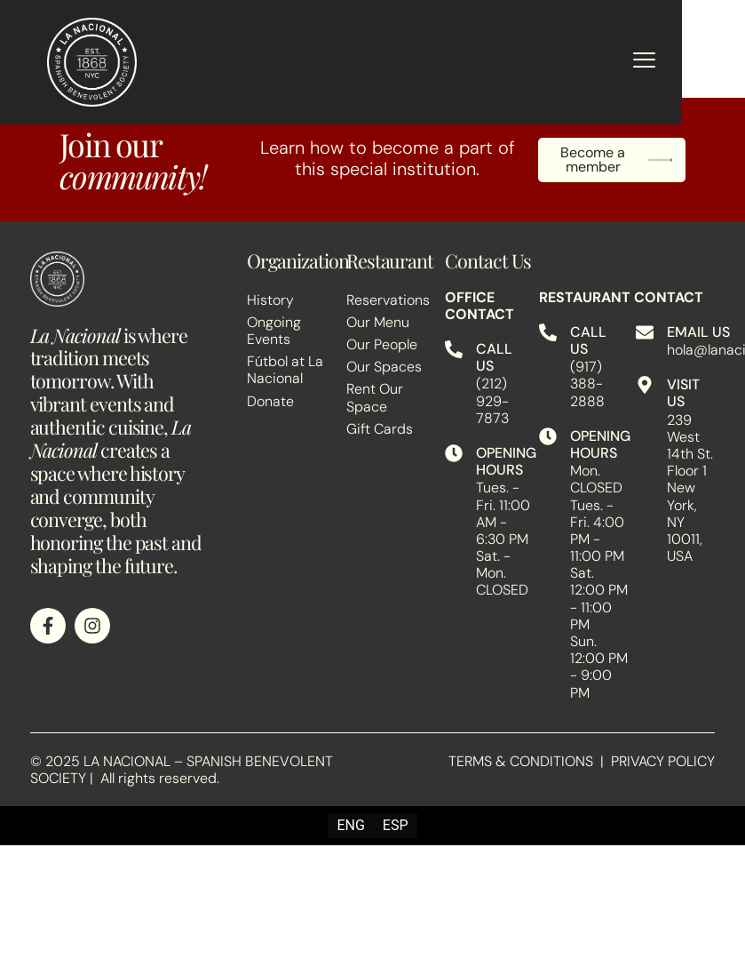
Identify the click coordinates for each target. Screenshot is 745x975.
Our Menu (377, 322)
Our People (381, 344)
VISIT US (683, 393)
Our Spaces (384, 366)
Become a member (616, 160)
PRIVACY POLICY (663, 761)
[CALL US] (454, 349)
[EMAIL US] (645, 332)
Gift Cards (379, 429)
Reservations (386, 300)
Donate (270, 401)
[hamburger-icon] (644, 62)
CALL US (494, 357)
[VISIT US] (645, 385)
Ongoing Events (274, 330)
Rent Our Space (374, 397)
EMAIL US (698, 332)
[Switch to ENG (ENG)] (350, 825)
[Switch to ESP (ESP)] (395, 825)
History (270, 300)
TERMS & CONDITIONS (520, 761)
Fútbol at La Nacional (285, 370)
